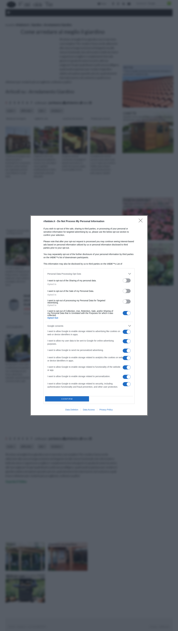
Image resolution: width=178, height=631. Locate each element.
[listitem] (89, 273)
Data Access (89, 409)
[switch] (127, 280)
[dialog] (89, 315)
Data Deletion (71, 409)
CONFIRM (67, 399)
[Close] (141, 221)
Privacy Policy (106, 409)
